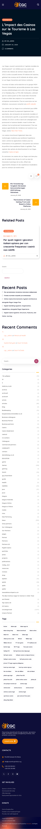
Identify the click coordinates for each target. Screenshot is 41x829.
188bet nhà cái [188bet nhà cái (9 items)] (8, 642)
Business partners (20, 424)
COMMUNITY (20, 448)
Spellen (20, 578)
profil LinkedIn (31, 104)
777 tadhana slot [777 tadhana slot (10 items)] (32, 642)
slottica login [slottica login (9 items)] (22, 692)
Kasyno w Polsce (20, 506)
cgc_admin (10, 41)
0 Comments (9, 49)
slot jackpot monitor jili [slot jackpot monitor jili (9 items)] (10, 683)
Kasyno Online (20, 503)
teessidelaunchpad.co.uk (20, 592)
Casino (20, 427)
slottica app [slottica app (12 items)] (23, 683)
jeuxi (20, 493)
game (20, 462)
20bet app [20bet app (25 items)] (25, 634)
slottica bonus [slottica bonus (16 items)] (18, 687)
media (20, 510)
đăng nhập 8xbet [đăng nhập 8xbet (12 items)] (8, 700)
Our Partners (20, 530)
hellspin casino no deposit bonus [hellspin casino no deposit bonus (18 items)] (25, 655)
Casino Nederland (20, 431)
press (20, 554)
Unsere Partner (20, 613)
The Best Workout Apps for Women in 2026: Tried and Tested (20, 598)
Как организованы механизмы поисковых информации (20, 292)
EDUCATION (20, 458)
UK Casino (20, 606)
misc (20, 513)
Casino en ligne (14, 152)
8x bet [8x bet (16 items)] (5, 626)
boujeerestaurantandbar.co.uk (20, 414)
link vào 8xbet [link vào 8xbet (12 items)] (7, 671)
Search (4, 267)
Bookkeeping (20, 410)
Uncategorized (7, 19)
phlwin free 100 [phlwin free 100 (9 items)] (20, 675)
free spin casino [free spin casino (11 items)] (27, 647)
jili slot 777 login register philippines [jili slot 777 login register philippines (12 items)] (13, 663)
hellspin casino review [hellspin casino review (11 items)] (10, 659)
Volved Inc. (29, 823)
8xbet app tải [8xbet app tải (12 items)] (24, 626)
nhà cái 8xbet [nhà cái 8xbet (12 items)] (31, 671)
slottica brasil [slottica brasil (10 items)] (30, 687)
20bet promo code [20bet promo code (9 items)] (9, 638)
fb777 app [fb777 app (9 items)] (17, 647)
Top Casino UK (20, 603)
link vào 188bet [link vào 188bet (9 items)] (19, 671)
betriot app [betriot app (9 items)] (7, 647)
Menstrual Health (20, 335)
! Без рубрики (20, 376)
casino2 (20, 434)
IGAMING (20, 486)
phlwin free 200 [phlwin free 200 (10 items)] (8, 679)
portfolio (20, 551)
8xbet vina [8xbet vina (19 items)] (15, 634)
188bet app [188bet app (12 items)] (29, 638)
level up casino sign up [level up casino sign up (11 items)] (25, 667)
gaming (20, 469)
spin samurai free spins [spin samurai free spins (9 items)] (23, 696)
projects (20, 558)
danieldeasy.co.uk (20, 455)
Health (20, 482)
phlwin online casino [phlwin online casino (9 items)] (21, 679)
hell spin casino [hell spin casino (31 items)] (8, 655)
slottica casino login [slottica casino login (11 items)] (9, 692)
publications (20, 561)
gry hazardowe (20, 475)
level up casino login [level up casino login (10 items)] (9, 667)
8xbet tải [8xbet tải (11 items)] (6, 634)
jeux (20, 489)
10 (20, 379)
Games (20, 465)
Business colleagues (20, 417)
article (20, 400)
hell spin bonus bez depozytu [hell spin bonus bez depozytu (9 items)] (21, 651)
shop (20, 575)
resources (20, 568)
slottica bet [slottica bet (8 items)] (7, 687)
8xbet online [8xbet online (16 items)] (33, 630)
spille (20, 585)
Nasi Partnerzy (20, 517)
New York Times (16, 131)
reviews (20, 572)
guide (20, 479)
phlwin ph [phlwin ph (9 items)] (33, 679)
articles (20, 403)
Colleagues (20, 441)
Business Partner (20, 420)
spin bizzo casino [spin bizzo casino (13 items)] (8, 696)
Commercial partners (20, 444)
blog (20, 407)
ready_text (20, 565)
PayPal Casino (20, 548)
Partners (20, 541)
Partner (20, 537)
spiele (20, 582)
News (20, 520)
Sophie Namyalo (9, 343)
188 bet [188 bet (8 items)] (20, 638)
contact (20, 451)
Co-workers (20, 438)
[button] (38, 4)
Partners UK (20, 544)
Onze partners (20, 523)
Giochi (20, 472)
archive (20, 390)
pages (20, 534)
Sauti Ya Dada (22, 343)
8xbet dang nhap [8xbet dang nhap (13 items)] (8, 630)
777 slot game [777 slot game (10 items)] (19, 642)
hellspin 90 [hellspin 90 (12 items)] (7, 651)
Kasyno (20, 496)
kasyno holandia (20, 499)
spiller (20, 589)
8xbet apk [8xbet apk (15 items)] (14, 626)
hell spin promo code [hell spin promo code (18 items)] (25, 659)
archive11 (20, 393)
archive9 (20, 396)
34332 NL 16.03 (20, 386)
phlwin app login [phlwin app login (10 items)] (8, 675)
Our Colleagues (20, 527)
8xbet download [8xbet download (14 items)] (21, 630)
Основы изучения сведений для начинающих (17, 295)
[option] (20, 243)
